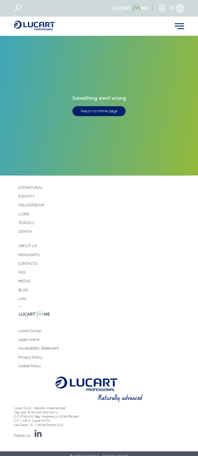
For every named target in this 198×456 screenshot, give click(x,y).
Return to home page (99, 111)
